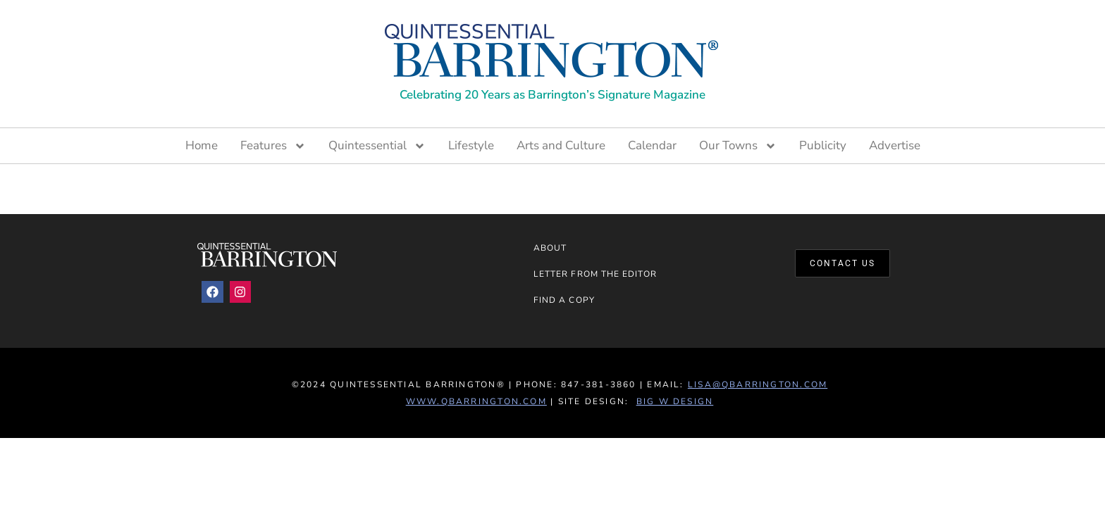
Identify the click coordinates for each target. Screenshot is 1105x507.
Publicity (822, 145)
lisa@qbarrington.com (757, 384)
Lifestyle (471, 145)
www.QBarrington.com (476, 401)
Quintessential (377, 146)
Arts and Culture (561, 145)
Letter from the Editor (595, 274)
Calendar (652, 145)
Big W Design (675, 401)
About (550, 248)
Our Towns (738, 146)
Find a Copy (564, 300)
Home (201, 145)
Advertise (894, 145)
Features (273, 146)
